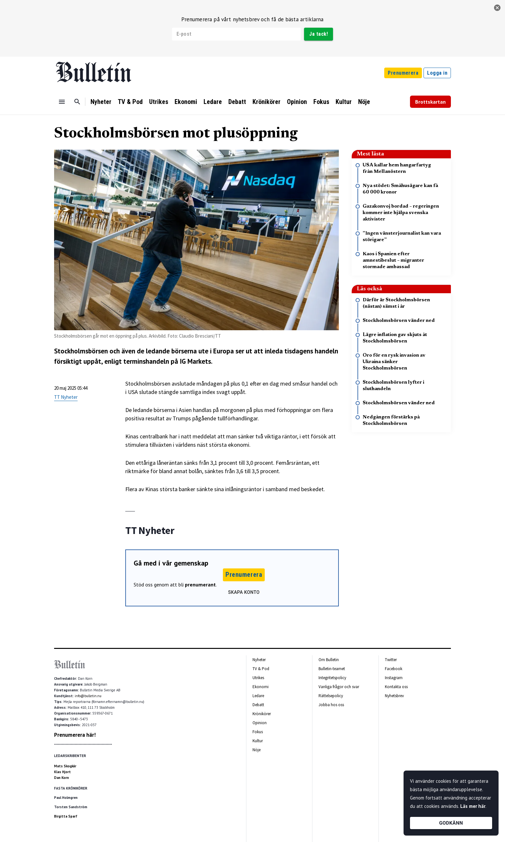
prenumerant (200, 584)
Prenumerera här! (75, 734)
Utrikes (158, 102)
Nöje (364, 102)
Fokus (321, 102)
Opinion (297, 102)
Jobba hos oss (331, 704)
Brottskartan (430, 101)
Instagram (394, 677)
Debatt (237, 102)
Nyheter (101, 102)
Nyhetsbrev (394, 695)
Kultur (344, 102)
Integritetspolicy (332, 677)
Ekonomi (186, 102)
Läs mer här (472, 806)
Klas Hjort (62, 772)
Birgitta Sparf (65, 816)
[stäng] (497, 7)
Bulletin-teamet (332, 668)
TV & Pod (130, 102)
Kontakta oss (396, 686)
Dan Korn (61, 777)
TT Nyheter (66, 397)
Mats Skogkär (65, 766)
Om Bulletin (329, 659)
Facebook (393, 668)
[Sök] (77, 101)
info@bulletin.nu (88, 696)
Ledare (213, 102)
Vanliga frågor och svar (339, 686)
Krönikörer (266, 102)
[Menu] (62, 101)
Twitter (391, 659)
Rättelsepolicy (331, 695)
